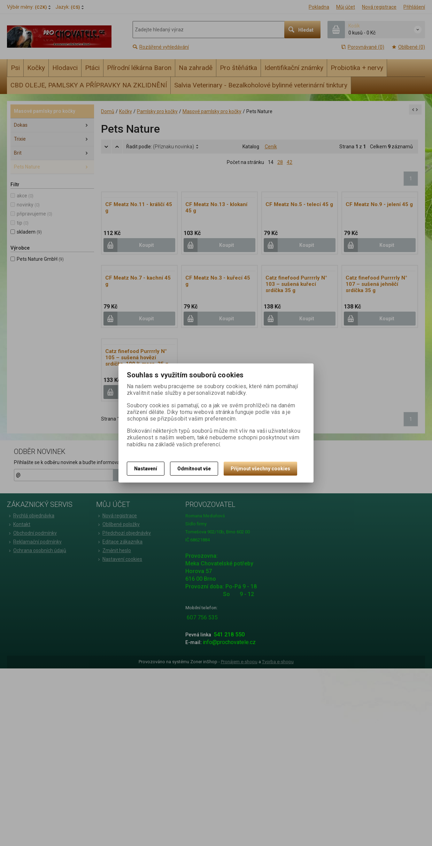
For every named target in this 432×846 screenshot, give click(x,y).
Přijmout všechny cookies (260, 468)
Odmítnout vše (194, 468)
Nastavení (145, 468)
